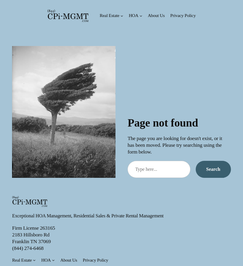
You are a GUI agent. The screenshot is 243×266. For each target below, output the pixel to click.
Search (213, 169)
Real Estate (109, 15)
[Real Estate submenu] (121, 15)
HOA (133, 15)
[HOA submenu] (141, 15)
